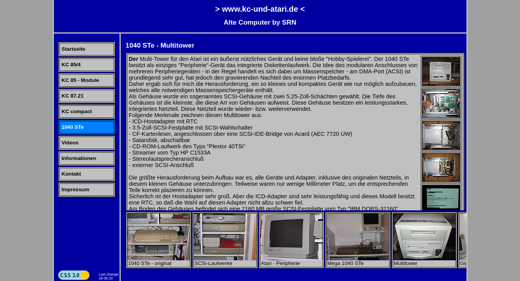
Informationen (79, 158)
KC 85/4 (71, 65)
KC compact (77, 111)
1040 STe (73, 127)
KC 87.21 (73, 96)
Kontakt (71, 174)
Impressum (75, 189)
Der (133, 59)
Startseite (74, 49)
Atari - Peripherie (291, 261)
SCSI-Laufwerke (225, 261)
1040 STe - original (158, 261)
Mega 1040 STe (358, 261)
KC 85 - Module (80, 80)
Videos (70, 143)
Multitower (424, 261)
